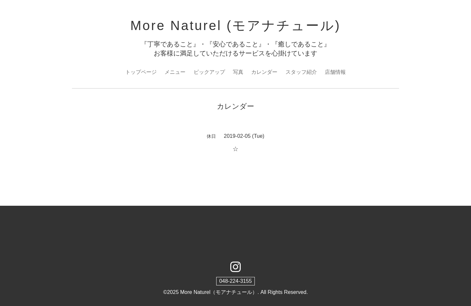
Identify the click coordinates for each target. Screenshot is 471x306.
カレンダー (264, 72)
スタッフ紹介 (301, 72)
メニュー (175, 72)
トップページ (141, 72)
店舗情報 (335, 72)
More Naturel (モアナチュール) (236, 25)
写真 (238, 72)
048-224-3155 (235, 281)
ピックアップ (209, 72)
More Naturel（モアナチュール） (218, 292)
